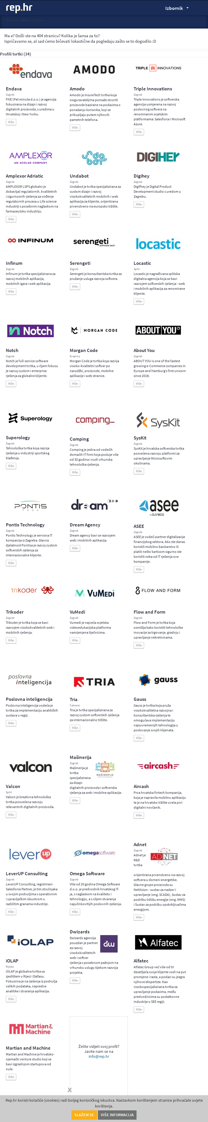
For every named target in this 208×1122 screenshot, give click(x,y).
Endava (14, 88)
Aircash (141, 786)
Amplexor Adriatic (24, 176)
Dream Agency (85, 524)
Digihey (141, 176)
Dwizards (79, 931)
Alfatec (141, 960)
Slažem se (84, 1115)
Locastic (142, 263)
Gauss (140, 699)
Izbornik (175, 9)
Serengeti (80, 263)
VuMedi (77, 612)
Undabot (79, 176)
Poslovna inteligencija (29, 699)
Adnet (140, 844)
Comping (79, 439)
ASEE (139, 526)
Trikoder (15, 612)
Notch (12, 350)
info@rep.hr (99, 1056)
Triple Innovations (153, 88)
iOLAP (12, 960)
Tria (74, 699)
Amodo (77, 88)
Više (11, 122)
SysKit (140, 438)
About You (144, 350)
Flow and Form (149, 612)
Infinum (14, 263)
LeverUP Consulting (27, 873)
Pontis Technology (25, 524)
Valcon (13, 786)
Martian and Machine (28, 1048)
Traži (199, 7)
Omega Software (87, 873)
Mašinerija (81, 757)
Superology (18, 437)
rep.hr (19, 8)
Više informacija (117, 1115)
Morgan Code (84, 350)
